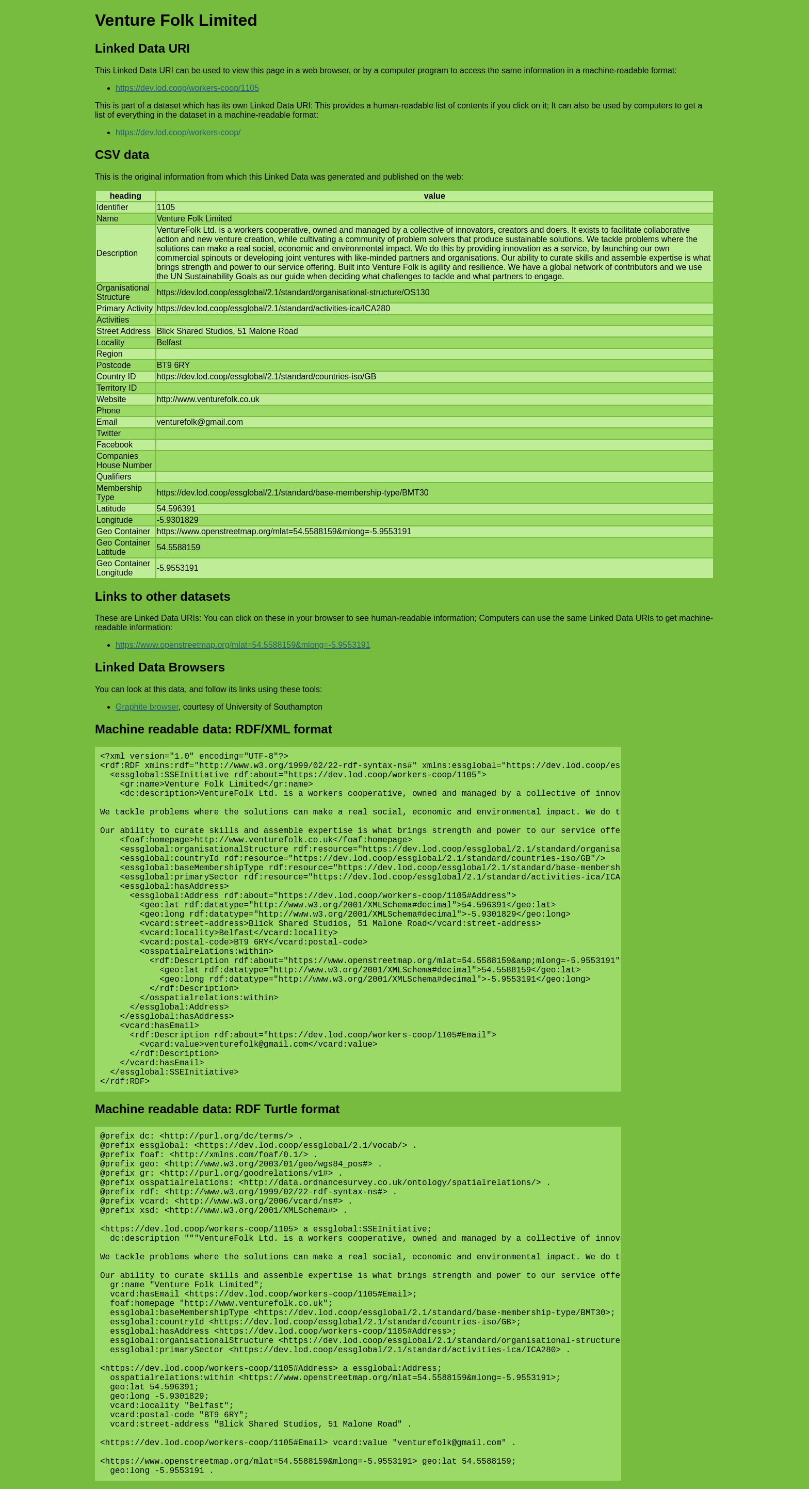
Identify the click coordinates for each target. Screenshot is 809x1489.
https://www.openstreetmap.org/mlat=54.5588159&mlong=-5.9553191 (243, 645)
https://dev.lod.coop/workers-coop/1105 (187, 88)
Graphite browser (147, 706)
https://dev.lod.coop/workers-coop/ (178, 132)
